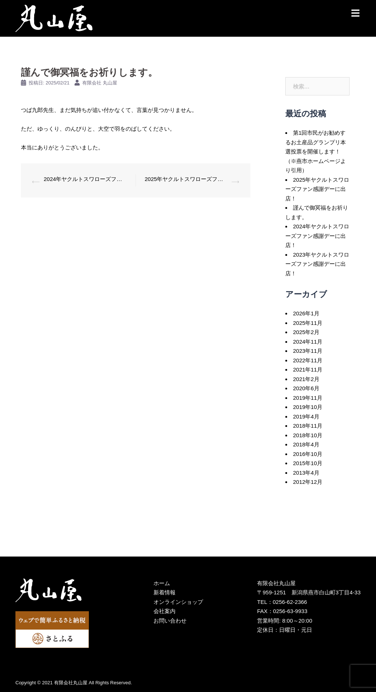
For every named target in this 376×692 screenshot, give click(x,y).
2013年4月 (306, 473)
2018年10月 (307, 435)
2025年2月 (306, 332)
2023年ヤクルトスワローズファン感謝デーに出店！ (317, 263)
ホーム (161, 583)
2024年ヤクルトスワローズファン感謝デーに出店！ (85, 179)
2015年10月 (307, 463)
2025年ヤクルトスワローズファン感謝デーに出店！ (186, 179)
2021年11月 (307, 369)
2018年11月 (307, 426)
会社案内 (164, 611)
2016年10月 (307, 454)
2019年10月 (307, 407)
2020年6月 (306, 388)
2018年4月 (306, 444)
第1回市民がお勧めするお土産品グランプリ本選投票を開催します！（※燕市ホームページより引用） (315, 151)
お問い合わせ (170, 620)
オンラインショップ (178, 602)
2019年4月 (306, 416)
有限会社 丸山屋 (99, 83)
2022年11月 (307, 360)
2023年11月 (307, 351)
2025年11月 (307, 323)
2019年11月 (307, 398)
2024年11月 (307, 341)
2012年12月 (307, 482)
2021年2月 (306, 379)
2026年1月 (306, 313)
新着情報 (164, 592)
